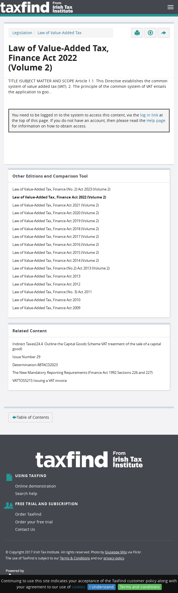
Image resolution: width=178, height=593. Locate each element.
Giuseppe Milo (116, 552)
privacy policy (113, 558)
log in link (149, 115)
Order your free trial (34, 521)
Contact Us (25, 529)
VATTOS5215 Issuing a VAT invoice (39, 380)
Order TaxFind (28, 514)
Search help (26, 493)
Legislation (22, 32)
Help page (156, 120)
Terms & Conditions (75, 558)
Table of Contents (30, 417)
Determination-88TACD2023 (35, 364)
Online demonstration (35, 486)
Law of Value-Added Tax (59, 32)
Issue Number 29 (26, 356)
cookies (78, 586)
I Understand (101, 586)
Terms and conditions (140, 586)
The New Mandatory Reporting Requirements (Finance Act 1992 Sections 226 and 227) (82, 372)
